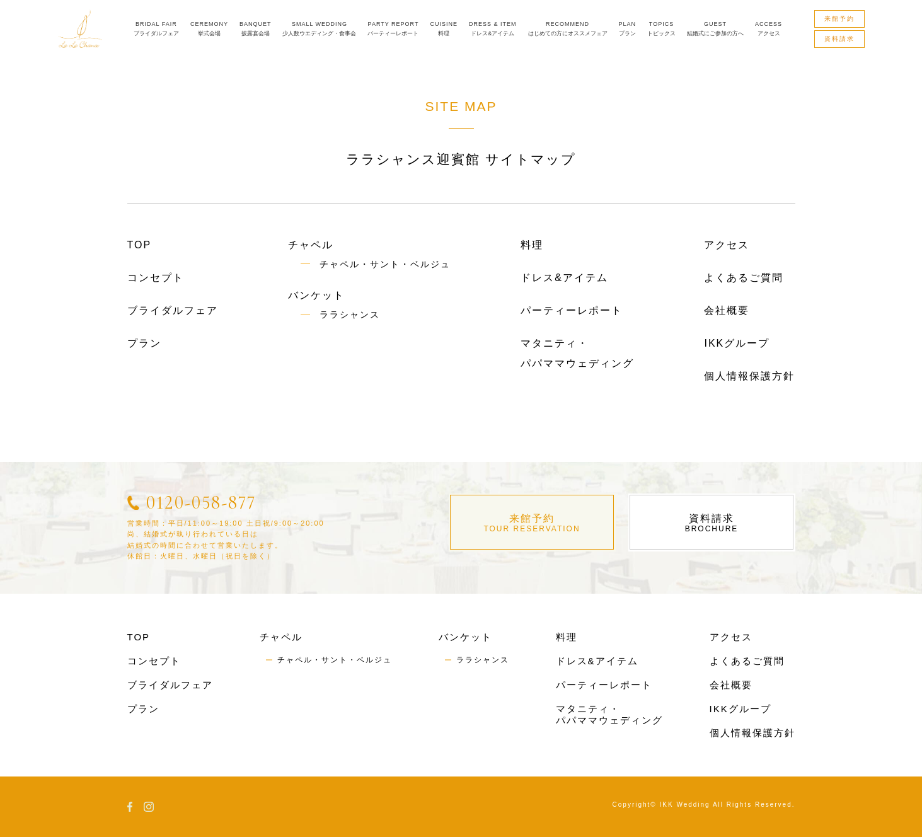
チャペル (310, 245)
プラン (144, 343)
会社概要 (726, 310)
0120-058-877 (201, 503)
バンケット (316, 295)
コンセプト (155, 277)
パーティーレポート (572, 310)
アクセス (726, 245)
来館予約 (532, 523)
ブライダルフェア (172, 310)
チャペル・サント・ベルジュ (385, 264)
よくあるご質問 (743, 277)
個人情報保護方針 (749, 376)
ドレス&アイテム (564, 277)
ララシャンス (350, 314)
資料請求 (711, 523)
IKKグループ (736, 343)
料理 (532, 245)
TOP (139, 245)
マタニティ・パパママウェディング (609, 714)
